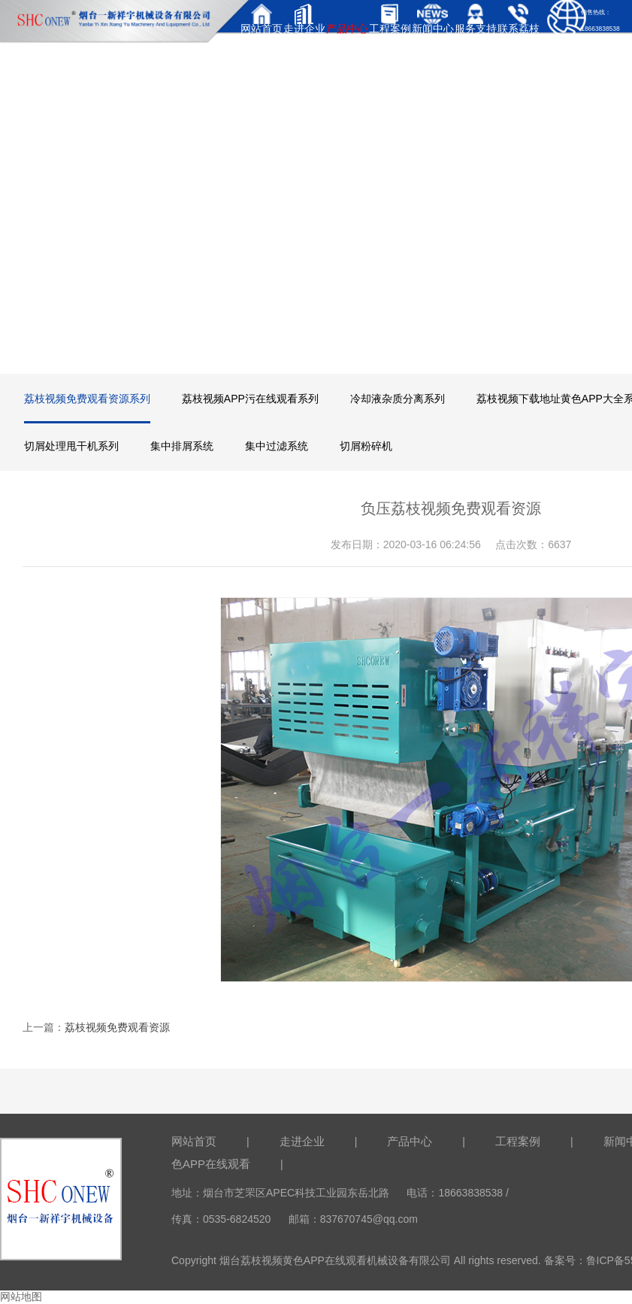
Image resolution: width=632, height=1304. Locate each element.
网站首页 (193, 1141)
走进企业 (302, 1141)
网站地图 (21, 1296)
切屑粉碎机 (366, 446)
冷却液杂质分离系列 (397, 399)
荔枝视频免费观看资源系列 (87, 399)
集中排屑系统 (181, 446)
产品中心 (409, 1141)
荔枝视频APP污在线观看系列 (250, 399)
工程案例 (517, 1141)
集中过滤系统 (276, 446)
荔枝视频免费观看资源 (117, 1027)
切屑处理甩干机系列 (71, 446)
